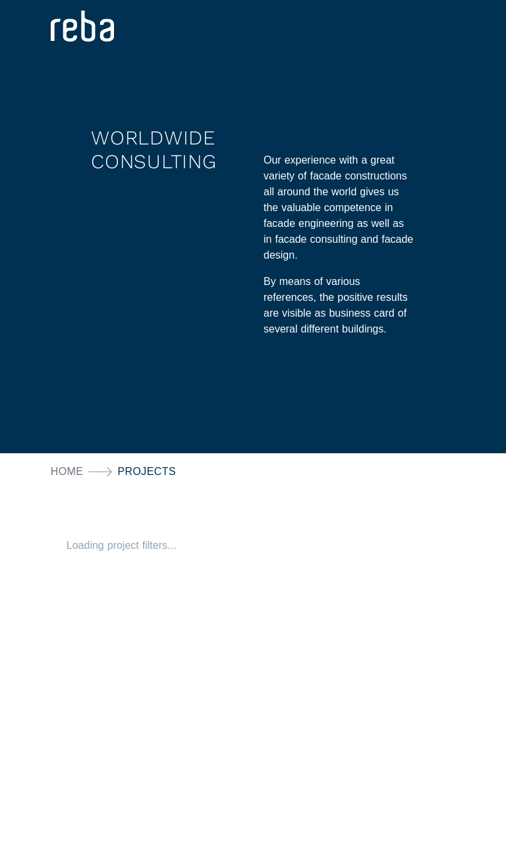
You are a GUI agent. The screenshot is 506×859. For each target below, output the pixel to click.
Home (67, 471)
